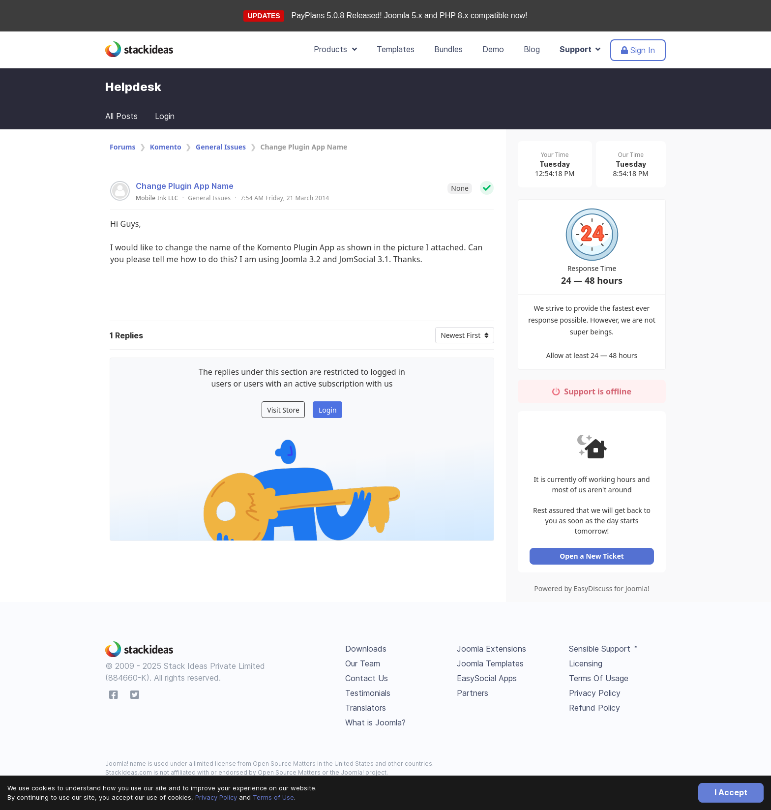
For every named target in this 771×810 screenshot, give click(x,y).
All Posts (121, 116)
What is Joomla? (375, 715)
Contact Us (366, 671)
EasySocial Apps (487, 671)
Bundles (448, 49)
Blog (532, 49)
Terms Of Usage (598, 671)
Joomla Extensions (491, 642)
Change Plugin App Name (185, 186)
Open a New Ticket (592, 549)
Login (165, 116)
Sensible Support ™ (603, 642)
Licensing (585, 656)
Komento (165, 146)
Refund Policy (594, 701)
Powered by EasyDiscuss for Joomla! (592, 581)
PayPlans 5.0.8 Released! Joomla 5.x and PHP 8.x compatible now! (410, 15)
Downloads (365, 642)
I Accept (730, 792)
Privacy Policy (216, 797)
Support (580, 49)
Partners (472, 686)
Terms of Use (273, 797)
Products (335, 49)
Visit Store (283, 410)
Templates (396, 49)
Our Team (362, 656)
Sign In (638, 50)
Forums (122, 146)
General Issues (221, 146)
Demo (493, 49)
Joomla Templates (490, 656)
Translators (365, 701)
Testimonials (367, 686)
